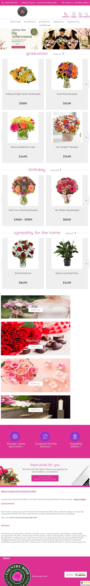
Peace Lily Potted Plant (67, 275)
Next (86, 86)
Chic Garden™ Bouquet (67, 149)
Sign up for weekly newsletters (45, 417)
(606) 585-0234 (11, 3)
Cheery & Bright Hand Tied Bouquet (23, 96)
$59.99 (23, 105)
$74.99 (67, 158)
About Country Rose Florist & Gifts (18, 430)
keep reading (80, 438)
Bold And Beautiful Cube (23, 149)
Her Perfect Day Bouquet (67, 212)
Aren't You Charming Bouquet (23, 212)
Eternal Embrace (23, 275)
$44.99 (23, 158)
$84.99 (23, 284)
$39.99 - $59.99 (23, 221)
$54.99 (67, 105)
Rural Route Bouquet (67, 96)
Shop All (57, 55)
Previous (3, 86)
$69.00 (67, 221)
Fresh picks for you (45, 407)
